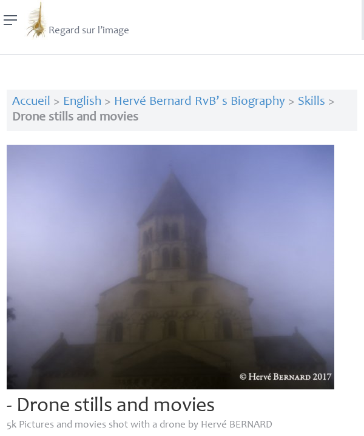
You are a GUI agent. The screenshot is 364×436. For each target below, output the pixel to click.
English (82, 102)
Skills (311, 102)
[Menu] (11, 20)
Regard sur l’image (76, 20)
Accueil (31, 102)
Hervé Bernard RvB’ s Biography (199, 102)
